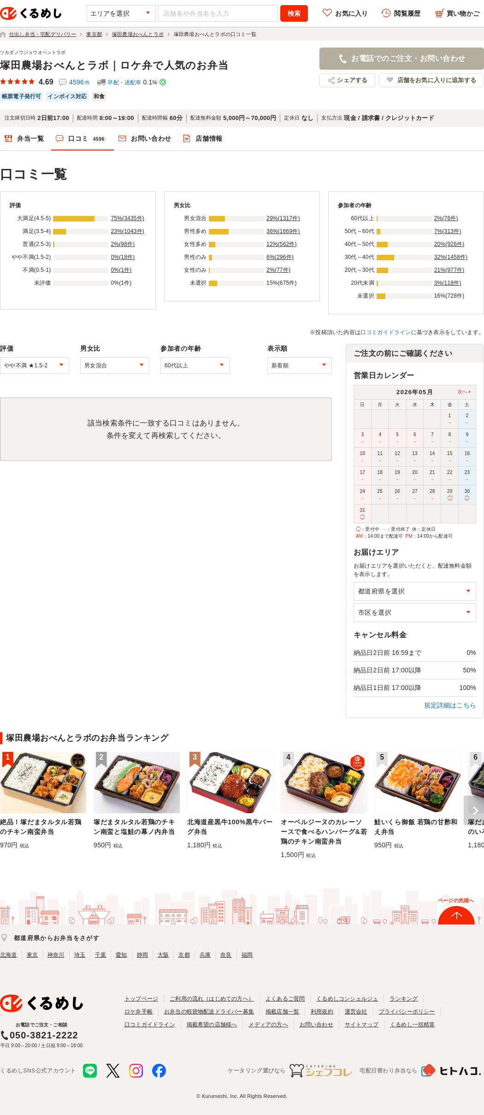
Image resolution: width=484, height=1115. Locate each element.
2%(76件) (446, 218)
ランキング (404, 998)
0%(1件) (121, 270)
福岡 (247, 955)
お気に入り (351, 13)
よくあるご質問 (285, 998)
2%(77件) (278, 270)
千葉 (100, 955)
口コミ (87, 139)
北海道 (8, 955)
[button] (474, 810)
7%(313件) (447, 231)
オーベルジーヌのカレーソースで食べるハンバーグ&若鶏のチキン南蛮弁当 (324, 831)
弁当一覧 (30, 138)
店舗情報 (209, 138)
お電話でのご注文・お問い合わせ (408, 58)
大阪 (163, 955)
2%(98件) (123, 244)
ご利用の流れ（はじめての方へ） (212, 998)
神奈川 (56, 955)
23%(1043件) (127, 231)
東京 (32, 955)
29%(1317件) (283, 218)
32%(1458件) (451, 257)
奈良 (225, 955)
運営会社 (356, 1011)
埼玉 (79, 955)
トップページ (141, 998)
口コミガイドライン (385, 332)
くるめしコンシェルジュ (347, 998)
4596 (79, 82)
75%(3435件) (127, 218)
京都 (183, 955)
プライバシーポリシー (407, 1011)
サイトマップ (361, 1024)
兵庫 (205, 955)
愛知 (121, 955)
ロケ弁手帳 (138, 1011)
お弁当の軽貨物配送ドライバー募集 (209, 1011)
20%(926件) (449, 244)
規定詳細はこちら (450, 705)
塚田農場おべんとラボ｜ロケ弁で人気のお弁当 (114, 65)
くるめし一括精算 (412, 1024)
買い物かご (463, 13)
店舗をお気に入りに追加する (436, 80)
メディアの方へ (268, 1024)
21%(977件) (449, 270)
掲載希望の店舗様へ (212, 1024)
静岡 (142, 955)
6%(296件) (280, 257)
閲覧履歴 (407, 13)
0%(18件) (123, 257)
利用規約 (322, 1011)
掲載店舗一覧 (282, 1011)
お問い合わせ (151, 138)
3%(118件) (447, 283)
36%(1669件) (283, 231)
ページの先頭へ (456, 900)
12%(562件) (281, 244)
